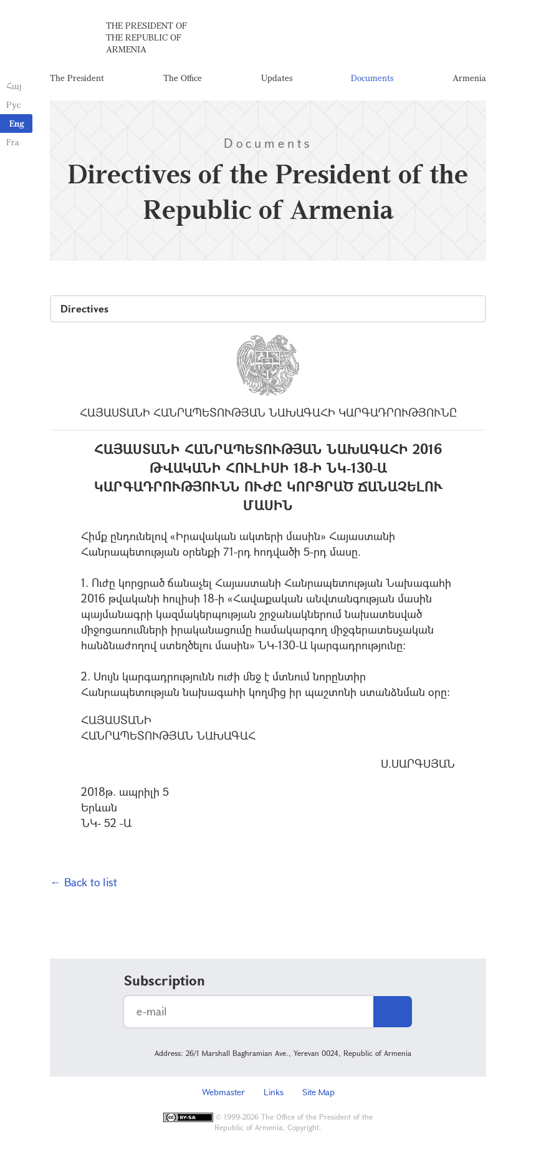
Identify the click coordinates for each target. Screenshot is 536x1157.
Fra (12, 142)
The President (77, 78)
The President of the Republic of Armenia (146, 37)
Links (274, 1092)
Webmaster (223, 1092)
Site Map (318, 1092)
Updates (276, 78)
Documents (372, 78)
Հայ (14, 86)
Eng (16, 123)
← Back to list (83, 881)
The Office (182, 78)
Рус (13, 104)
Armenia (469, 78)
